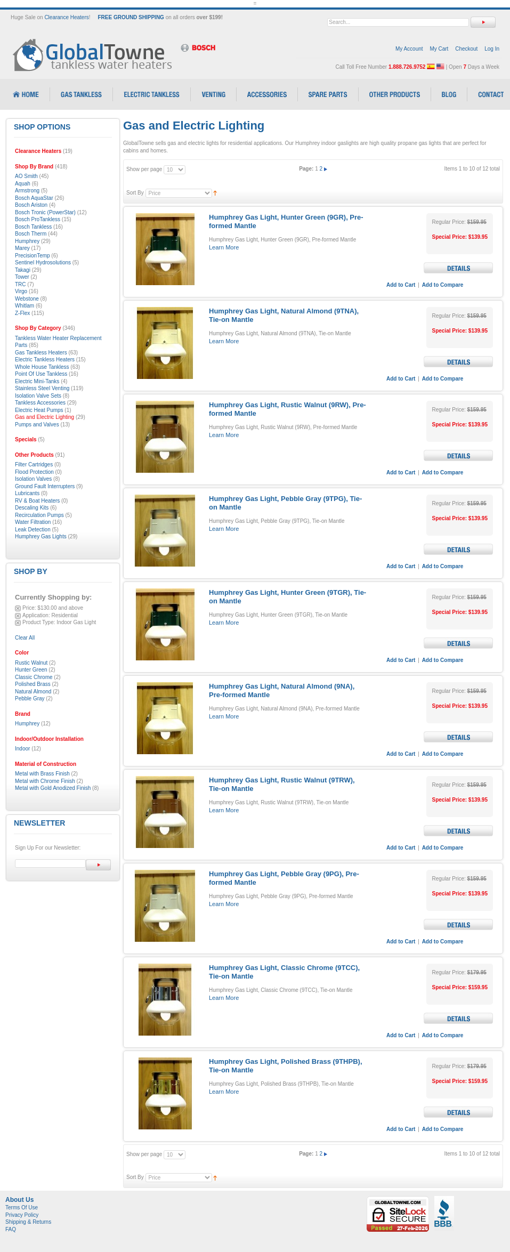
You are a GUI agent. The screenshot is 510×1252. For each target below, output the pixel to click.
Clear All (25, 638)
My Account (409, 49)
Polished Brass (33, 684)
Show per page (144, 169)
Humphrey (27, 723)
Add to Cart (400, 285)
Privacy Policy (21, 1215)
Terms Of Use (21, 1207)
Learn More (224, 247)
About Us (19, 1199)
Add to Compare (443, 285)
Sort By (135, 193)
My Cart (439, 49)
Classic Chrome (34, 677)
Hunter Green (31, 670)
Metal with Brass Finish (42, 774)
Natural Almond (33, 691)
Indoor (22, 749)
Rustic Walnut (31, 663)
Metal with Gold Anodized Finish (53, 788)
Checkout (466, 49)
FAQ (10, 1229)
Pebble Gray (30, 698)
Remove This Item (18, 608)
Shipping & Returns (28, 1222)
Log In (491, 49)
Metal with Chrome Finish (45, 781)
